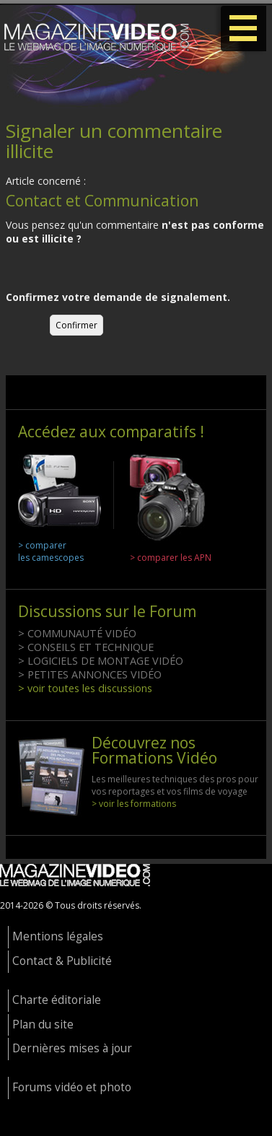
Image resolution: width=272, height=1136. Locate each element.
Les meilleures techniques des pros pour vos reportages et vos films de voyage (175, 785)
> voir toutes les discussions (85, 688)
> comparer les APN (170, 557)
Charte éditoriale (56, 1000)
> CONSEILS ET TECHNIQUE (86, 647)
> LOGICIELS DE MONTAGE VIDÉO (100, 661)
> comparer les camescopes (51, 551)
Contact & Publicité (62, 961)
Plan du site (43, 1024)
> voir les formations (134, 804)
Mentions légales (57, 936)
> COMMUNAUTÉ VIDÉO (77, 633)
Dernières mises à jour (72, 1048)
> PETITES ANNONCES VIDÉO (90, 674)
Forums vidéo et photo (71, 1087)
